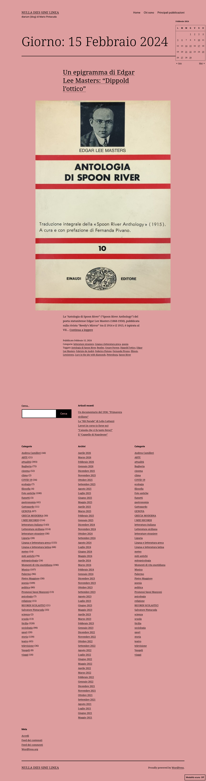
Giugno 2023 (85, 605)
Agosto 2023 (84, 596)
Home (136, 12)
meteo (25, 551)
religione (27, 600)
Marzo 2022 (84, 672)
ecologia (26, 484)
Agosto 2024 (84, 542)
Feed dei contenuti (32, 740)
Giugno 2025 (85, 497)
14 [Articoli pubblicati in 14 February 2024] (186, 45)
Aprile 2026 (84, 452)
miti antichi (28, 556)
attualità (26, 461)
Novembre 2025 (87, 475)
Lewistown (68, 354)
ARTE (25, 457)
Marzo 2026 (84, 457)
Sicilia (25, 623)
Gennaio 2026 (85, 466)
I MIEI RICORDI (30, 520)
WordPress (178, 767)
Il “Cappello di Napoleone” (93, 434)
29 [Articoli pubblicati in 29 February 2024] (190, 57)
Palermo (26, 574)
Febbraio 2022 (86, 677)
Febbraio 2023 (86, 623)
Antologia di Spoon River (83, 347)
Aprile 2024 (84, 560)
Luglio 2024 (84, 547)
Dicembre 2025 (86, 470)
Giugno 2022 (85, 659)
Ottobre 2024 (85, 533)
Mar (202, 63)
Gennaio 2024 (85, 574)
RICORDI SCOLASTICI (33, 605)
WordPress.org (30, 749)
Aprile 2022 (84, 668)
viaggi (25, 654)
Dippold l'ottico (127, 347)
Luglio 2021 (84, 708)
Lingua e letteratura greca (108, 344)
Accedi (25, 735)
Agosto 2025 (84, 488)
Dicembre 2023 (86, 578)
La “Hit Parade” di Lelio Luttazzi (96, 421)
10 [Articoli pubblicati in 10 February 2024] (199, 40)
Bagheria (27, 466)
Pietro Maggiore (31, 578)
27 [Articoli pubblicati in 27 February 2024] (182, 57)
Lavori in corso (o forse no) (93, 425)
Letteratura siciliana (33, 529)
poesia (125, 344)
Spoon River (125, 354)
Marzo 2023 (84, 618)
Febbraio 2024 (86, 569)
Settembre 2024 (87, 538)
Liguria (26, 538)
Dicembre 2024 (86, 524)
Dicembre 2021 (86, 686)
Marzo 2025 (84, 511)
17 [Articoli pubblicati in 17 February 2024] (199, 45)
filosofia (26, 488)
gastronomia (29, 502)
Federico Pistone (103, 351)
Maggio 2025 (85, 502)
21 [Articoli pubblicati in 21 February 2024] (186, 51)
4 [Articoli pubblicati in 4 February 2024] (203, 34)
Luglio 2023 (84, 600)
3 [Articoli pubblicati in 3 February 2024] (198, 34)
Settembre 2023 (87, 592)
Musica (26, 569)
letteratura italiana (32, 524)
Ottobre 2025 (85, 479)
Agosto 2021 (84, 704)
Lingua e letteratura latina (36, 547)
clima (25, 475)
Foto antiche (28, 493)
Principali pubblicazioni (171, 12)
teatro (25, 641)
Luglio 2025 (84, 493)
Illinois (134, 351)
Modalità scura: (195, 777)
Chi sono (149, 12)
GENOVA (26, 511)
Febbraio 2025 (86, 515)
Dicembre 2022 (86, 632)
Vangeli (26, 650)
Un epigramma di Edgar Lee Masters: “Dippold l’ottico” (99, 80)
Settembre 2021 (87, 699)
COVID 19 (27, 479)
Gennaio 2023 (85, 627)
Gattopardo (28, 506)
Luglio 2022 (84, 654)
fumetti (26, 497)
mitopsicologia (30, 560)
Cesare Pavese (112, 347)
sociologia (27, 627)
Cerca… (25, 405)
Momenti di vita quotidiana (37, 564)
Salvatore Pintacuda (33, 609)
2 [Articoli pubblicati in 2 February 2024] (194, 34)
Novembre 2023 (87, 582)
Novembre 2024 (87, 529)
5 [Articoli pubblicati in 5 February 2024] (177, 40)
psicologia (27, 596)
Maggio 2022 (85, 663)
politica (26, 587)
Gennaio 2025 (85, 520)
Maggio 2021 (85, 717)
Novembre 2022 (87, 636)
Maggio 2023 (85, 609)
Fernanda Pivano (121, 351)
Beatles (100, 347)
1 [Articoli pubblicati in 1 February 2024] (190, 34)
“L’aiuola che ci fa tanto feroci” (95, 430)
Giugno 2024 (85, 551)
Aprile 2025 (84, 506)
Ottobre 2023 (85, 587)
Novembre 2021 (87, 690)
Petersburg (112, 354)
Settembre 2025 (87, 484)
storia (25, 636)
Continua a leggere (81, 330)
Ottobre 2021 (85, 695)
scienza (26, 614)
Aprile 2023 (84, 614)
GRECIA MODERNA (32, 515)
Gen (179, 63)
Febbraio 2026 (86, 461)
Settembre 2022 (87, 645)
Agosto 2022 (84, 650)
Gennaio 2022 (85, 681)
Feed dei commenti (32, 744)
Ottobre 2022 (85, 641)
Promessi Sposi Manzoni (35, 592)
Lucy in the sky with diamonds (90, 354)
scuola (25, 618)
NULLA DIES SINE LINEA (40, 12)
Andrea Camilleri (31, 452)
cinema (26, 470)
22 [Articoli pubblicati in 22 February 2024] (190, 51)
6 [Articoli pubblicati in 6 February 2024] (182, 40)
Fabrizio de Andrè (85, 351)
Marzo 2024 (84, 564)
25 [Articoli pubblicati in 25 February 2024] (203, 51)
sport (24, 632)
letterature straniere (84, 344)
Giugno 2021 (85, 713)
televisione (28, 645)
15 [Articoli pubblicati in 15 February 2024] (190, 45)
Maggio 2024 (85, 556)
